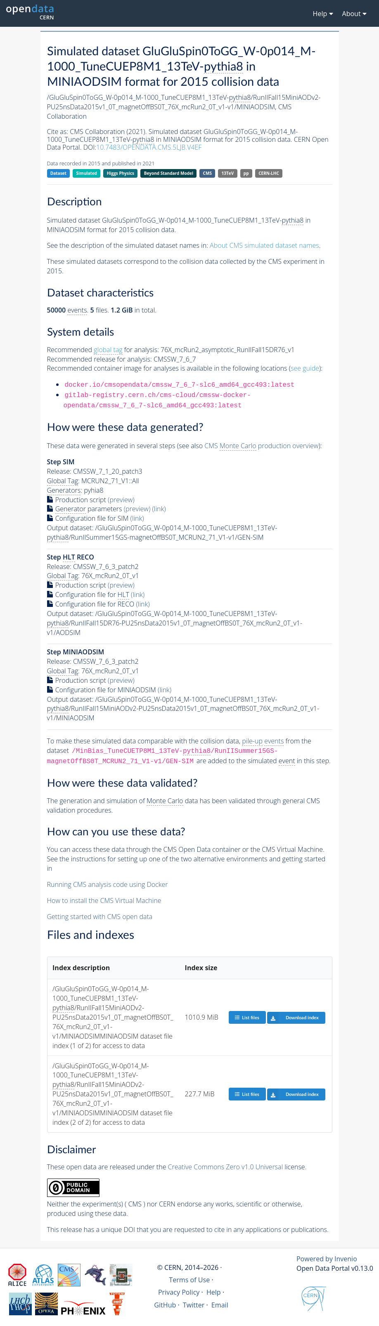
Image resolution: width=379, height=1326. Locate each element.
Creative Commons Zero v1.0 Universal (225, 1166)
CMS (207, 173)
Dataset (58, 173)
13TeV (228, 173)
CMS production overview (261, 446)
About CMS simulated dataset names (264, 245)
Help (213, 1292)
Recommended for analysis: (103, 350)
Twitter (194, 1305)
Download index (293, 1017)
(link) (159, 508)
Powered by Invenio (326, 1258)
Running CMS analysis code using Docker (107, 884)
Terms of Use (189, 1279)
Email (219, 1305)
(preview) (121, 499)
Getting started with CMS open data (100, 916)
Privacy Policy (179, 1292)
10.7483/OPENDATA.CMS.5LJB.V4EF (148, 147)
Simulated (86, 173)
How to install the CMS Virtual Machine (104, 900)
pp (246, 173)
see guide (305, 368)
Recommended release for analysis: (99, 359)
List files (247, 1017)
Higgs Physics (120, 173)
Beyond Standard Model (168, 173)
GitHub (165, 1305)
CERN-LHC (268, 173)
